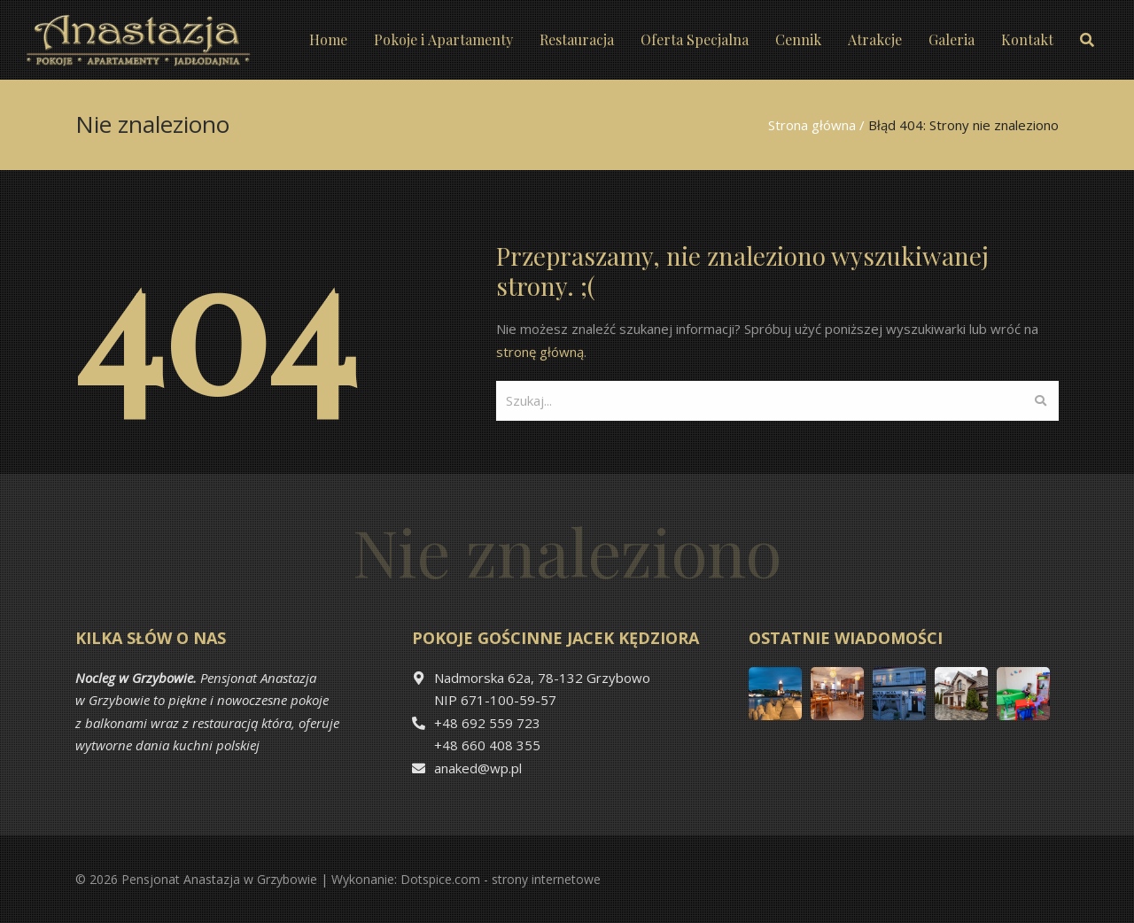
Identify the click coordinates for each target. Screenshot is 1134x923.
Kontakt (1027, 39)
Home (328, 39)
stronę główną (540, 352)
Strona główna (812, 125)
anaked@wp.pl (478, 768)
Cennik (798, 39)
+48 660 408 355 (487, 745)
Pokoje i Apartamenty (443, 39)
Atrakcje (875, 39)
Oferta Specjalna (695, 39)
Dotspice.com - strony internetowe (500, 879)
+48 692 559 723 (487, 723)
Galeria (951, 39)
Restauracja (577, 39)
